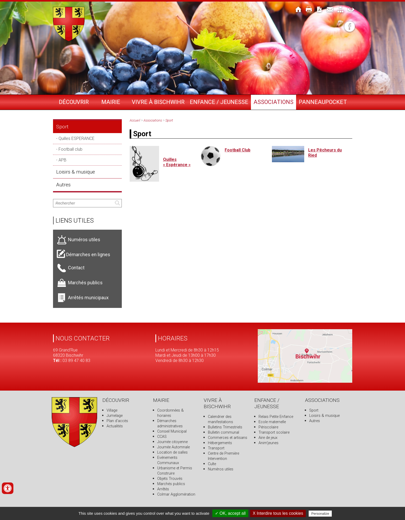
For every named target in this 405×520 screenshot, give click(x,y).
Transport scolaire (274, 432)
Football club (70, 149)
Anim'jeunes (268, 443)
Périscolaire (268, 427)
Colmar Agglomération (176, 494)
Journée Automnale (173, 447)
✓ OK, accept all (230, 513)
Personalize (320, 514)
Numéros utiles (220, 469)
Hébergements (220, 443)
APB (62, 159)
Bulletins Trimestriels (225, 427)
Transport (216, 448)
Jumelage (115, 415)
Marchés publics (171, 484)
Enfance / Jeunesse (219, 102)
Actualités (115, 426)
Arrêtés (163, 489)
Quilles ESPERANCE (76, 138)
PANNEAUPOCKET (323, 102)
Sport (62, 127)
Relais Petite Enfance (276, 416)
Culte (212, 464)
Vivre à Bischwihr (158, 102)
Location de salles (172, 452)
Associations (273, 102)
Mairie (110, 102)
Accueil (135, 120)
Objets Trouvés (169, 478)
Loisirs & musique (75, 172)
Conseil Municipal (172, 431)
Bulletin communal (223, 432)
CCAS (162, 436)
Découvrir (74, 102)
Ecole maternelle (272, 422)
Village (112, 410)
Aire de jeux (268, 437)
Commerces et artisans (227, 437)
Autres (63, 185)
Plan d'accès (117, 421)
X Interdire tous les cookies (278, 513)
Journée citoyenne (172, 442)
